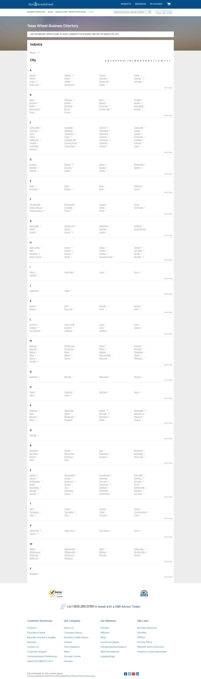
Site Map (141, 632)
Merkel (32, 352)
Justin (67, 291)
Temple (102, 509)
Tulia (136, 515)
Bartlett (137, 100)
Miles (32, 355)
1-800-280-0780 (163, 13)
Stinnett (33, 491)
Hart (31, 251)
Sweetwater (104, 494)
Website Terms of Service (150, 647)
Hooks (67, 257)
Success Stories (72, 656)
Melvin (102, 349)
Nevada (67, 377)
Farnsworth (69, 205)
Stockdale (68, 491)
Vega (136, 531)
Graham (102, 229)
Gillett (32, 229)
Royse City (138, 457)
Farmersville (35, 205)
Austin (102, 85)
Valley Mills (34, 531)
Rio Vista (33, 454)
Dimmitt (33, 171)
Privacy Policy (144, 642)
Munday (33, 362)
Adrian (137, 75)
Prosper (137, 420)
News (67, 651)
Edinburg (138, 186)
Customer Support (37, 651)
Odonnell (68, 392)
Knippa (33, 309)
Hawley (102, 251)
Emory (137, 189)
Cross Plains (69, 146)
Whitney (102, 552)
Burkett (137, 109)
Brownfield (138, 106)
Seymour (138, 478)
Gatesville (103, 226)
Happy (102, 248)
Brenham (68, 106)
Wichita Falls (139, 552)
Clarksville (103, 134)
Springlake (34, 488)
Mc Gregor (69, 349)
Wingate (103, 555)
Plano (32, 420)
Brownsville (35, 109)
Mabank (33, 346)
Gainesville (34, 226)
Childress (68, 131)
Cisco (32, 134)
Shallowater (35, 482)
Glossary (31, 642)
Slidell (32, 485)
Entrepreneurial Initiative (113, 647)
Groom (32, 232)
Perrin (67, 414)
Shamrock (68, 482)
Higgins (67, 254)
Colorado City (70, 140)
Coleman (103, 137)
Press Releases (72, 647)
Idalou (32, 272)
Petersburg (139, 414)
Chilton (137, 131)
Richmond (138, 451)
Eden (101, 186)
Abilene (67, 75)
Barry (101, 100)
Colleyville (138, 137)
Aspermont (69, 85)
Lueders (102, 331)
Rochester (138, 454)
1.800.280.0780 (83, 606)
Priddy (102, 420)
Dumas (102, 171)
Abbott (32, 75)
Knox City (68, 309)
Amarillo (137, 79)
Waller (32, 549)
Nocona (137, 377)
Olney (136, 392)
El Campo (34, 189)
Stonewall (103, 491)
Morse (32, 358)
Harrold (137, 248)
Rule (32, 460)
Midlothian (138, 352)
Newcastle (103, 377)
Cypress (33, 149)
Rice (101, 451)
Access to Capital (109, 642)
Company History (73, 632)
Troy (66, 515)
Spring (137, 485)
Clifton (32, 137)
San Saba (138, 475)
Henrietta (138, 251)
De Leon (68, 168)
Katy (66, 306)
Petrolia (33, 417)
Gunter (102, 232)
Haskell (67, 251)
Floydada (68, 208)
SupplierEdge (107, 656)
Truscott (102, 515)
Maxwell (33, 349)
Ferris (136, 205)
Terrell (137, 509)
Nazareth (34, 377)
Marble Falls (69, 346)
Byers (32, 112)
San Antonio (104, 475)
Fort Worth (138, 208)
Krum (136, 309)
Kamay (32, 306)
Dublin (67, 171)
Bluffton (67, 103)
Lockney (68, 328)
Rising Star (69, 454)
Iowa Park (68, 272)
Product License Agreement (152, 651)
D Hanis (33, 165)
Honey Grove (35, 257)
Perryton (103, 414)
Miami (66, 352)
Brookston (103, 106)
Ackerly (102, 75)
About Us (69, 628)
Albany (67, 79)
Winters (137, 555)
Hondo (137, 254)
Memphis (138, 349)
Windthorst (69, 555)
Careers (68, 642)
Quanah (33, 435)
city (117, 34)
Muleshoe (138, 358)
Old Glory (103, 392)
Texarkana (34, 512)
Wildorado (34, 555)
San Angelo (69, 475)
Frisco (101, 211)
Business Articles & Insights (41, 637)
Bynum (67, 112)
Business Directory (147, 628)
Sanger (33, 478)
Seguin (67, 478)
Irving (101, 272)
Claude (137, 134)
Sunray (67, 494)
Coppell (33, 143)
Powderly (68, 420)
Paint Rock (69, 411)
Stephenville (139, 488)
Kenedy (102, 306)
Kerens (137, 306)
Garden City (69, 226)
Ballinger (68, 100)
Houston (137, 257)
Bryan (67, 109)
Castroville (138, 128)
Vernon (33, 534)
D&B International (109, 651)
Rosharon (68, 457)
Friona (67, 211)
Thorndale (69, 512)
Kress (101, 309)
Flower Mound (36, 208)
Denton (137, 168)
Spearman (103, 485)
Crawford (103, 143)
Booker (102, 103)
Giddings (138, 226)
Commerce (104, 140)
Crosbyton (34, 146)
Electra (67, 189)
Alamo (32, 79)
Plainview (138, 417)
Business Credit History (76, 637)
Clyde (66, 137)
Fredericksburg (36, 211)
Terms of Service (84, 676)
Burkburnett (104, 109)
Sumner (33, 494)
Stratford (138, 491)
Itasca (136, 272)
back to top (168, 88)
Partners (104, 628)
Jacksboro (34, 291)
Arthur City (34, 85)
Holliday (102, 254)
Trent (32, 515)
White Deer (139, 549)
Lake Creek (69, 325)
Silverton (138, 482)
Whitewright (69, 552)
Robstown (103, 454)
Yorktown (34, 574)
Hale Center (35, 248)
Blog (103, 637)
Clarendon (69, 134)
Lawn (136, 325)
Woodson (68, 558)
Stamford (103, 488)
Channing (34, 131)
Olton (32, 395)
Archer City (104, 82)
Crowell (102, 146)
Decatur (102, 168)
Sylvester (138, 494)
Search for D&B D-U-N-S (40, 661)
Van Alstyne (104, 531)
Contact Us (33, 647)
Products (32, 628)
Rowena (103, 457)
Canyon (102, 128)
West (101, 549)
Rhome (67, 451)
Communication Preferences (42, 656)
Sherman (103, 482)
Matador (137, 346)
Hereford (33, 254)
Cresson (137, 143)
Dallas (102, 165)
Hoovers (68, 661)
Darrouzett (138, 165)
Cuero (136, 146)
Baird (32, 100)
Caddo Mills (35, 128)
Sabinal (33, 475)
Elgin (101, 189)
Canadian (68, 128)
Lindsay (33, 328)
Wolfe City (34, 558)
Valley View (69, 531)
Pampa (102, 411)
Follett (101, 208)
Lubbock (68, 331)
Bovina (137, 103)
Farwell (102, 205)
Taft (31, 509)
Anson (32, 82)
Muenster (103, 358)
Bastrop (33, 103)
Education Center (36, 632)
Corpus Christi (70, 143)
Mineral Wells (105, 355)
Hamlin (67, 248)
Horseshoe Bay (106, 257)
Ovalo (67, 395)
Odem (32, 392)
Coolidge (138, 140)
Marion (102, 346)
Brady (32, 106)
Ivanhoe (33, 275)
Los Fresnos (35, 331)
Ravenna (33, 451)
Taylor (67, 509)
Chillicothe (103, 131)
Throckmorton (140, 512)
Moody (137, 355)
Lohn (101, 328)
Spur (66, 488)
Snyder (67, 485)
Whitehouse (35, 552)
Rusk (66, 460)
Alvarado (103, 79)
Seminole (103, 478)
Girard (67, 229)
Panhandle (138, 411)
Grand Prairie (140, 229)
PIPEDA (141, 637)
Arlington (138, 82)
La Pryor (33, 325)
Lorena (137, 328)
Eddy (66, 186)
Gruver (67, 232)
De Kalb (33, 168)
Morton (67, 358)
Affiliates (104, 632)
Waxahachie (69, 549)
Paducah (33, 411)
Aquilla (67, 82)
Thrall (101, 512)
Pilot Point (103, 417)
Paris (32, 414)
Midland (102, 352)
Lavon (102, 325)
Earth (32, 186)
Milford (67, 355)
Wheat (32, 53)
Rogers (33, 457)
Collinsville (34, 140)
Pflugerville (69, 417)
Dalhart (67, 165)
